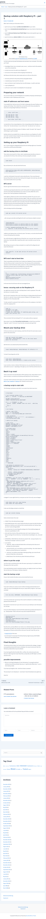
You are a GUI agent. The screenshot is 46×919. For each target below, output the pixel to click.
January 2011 (6, 878)
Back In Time (6, 381)
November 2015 (6, 800)
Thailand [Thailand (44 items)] (25, 769)
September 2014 (6, 825)
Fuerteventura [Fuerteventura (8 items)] (12, 766)
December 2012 (6, 862)
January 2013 (6, 860)
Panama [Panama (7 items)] (8, 769)
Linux (12, 696)
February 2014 (6, 837)
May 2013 (5, 851)
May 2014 (5, 832)
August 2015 (5, 805)
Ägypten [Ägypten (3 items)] (29, 769)
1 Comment (26, 698)
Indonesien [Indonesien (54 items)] (23, 766)
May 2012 (5, 876)
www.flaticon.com (23, 58)
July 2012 (5, 874)
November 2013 (6, 842)
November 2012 (6, 865)
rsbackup (17, 381)
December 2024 (6, 789)
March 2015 (5, 812)
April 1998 (5, 885)
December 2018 (6, 793)
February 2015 (6, 814)
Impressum (5, 898)
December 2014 (6, 819)
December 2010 (6, 881)
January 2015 (6, 816)
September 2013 (6, 844)
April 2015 (5, 809)
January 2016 (6, 798)
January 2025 (6, 786)
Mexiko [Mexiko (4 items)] (38, 766)
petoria (2, 2)
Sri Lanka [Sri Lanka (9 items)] (18, 769)
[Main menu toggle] (44, 2)
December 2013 (6, 839)
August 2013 (5, 846)
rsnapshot (12, 381)
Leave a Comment (7, 696)
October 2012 (6, 867)
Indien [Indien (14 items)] (17, 766)
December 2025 (6, 784)
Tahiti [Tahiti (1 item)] (21, 769)
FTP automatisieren (9, 694)
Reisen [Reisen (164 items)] (13, 769)
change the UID (8, 633)
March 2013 (5, 855)
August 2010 (5, 883)
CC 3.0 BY (35, 58)
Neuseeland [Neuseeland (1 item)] (4, 769)
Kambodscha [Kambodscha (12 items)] (30, 766)
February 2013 (6, 858)
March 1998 (5, 888)
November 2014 (6, 821)
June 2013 (5, 849)
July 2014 (5, 830)
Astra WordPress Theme (31, 915)
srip (16, 58)
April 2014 (5, 835)
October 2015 (6, 802)
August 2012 (5, 872)
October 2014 (6, 823)
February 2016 (6, 796)
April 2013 (5, 853)
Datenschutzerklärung (8, 895)
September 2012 (6, 869)
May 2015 (5, 807)
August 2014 (5, 828)
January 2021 (6, 791)
